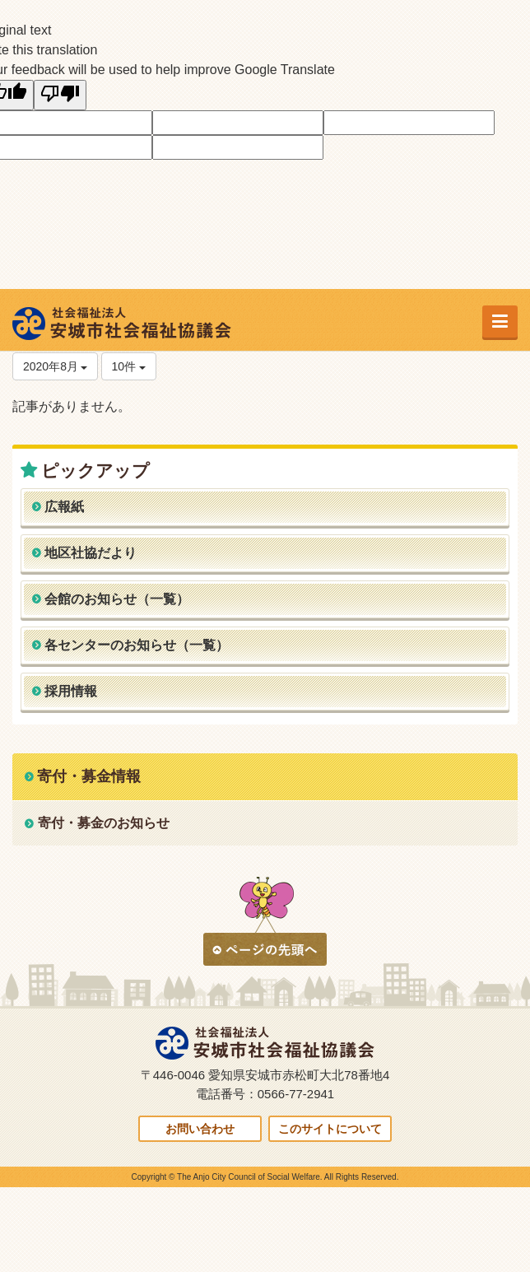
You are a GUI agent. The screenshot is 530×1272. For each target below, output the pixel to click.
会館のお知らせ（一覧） (116, 599)
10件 (129, 366)
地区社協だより (90, 553)
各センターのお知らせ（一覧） (136, 645)
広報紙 (64, 507)
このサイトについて (330, 1128)
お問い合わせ (200, 1128)
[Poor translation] (60, 95)
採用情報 (70, 691)
